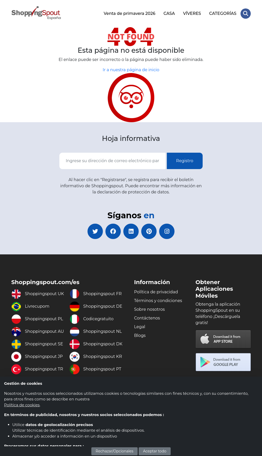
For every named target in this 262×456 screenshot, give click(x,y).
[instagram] (166, 231)
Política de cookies (22, 404)
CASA (169, 13)
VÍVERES (192, 13)
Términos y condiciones (158, 300)
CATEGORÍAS (222, 13)
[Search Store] (246, 13)
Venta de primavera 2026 (129, 13)
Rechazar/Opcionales (114, 451)
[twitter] (95, 231)
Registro (184, 160)
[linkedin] (131, 231)
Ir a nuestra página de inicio (131, 69)
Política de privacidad (156, 291)
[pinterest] (149, 231)
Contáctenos (147, 318)
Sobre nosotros (149, 309)
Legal (139, 326)
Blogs (140, 335)
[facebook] (113, 231)
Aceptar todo (154, 451)
